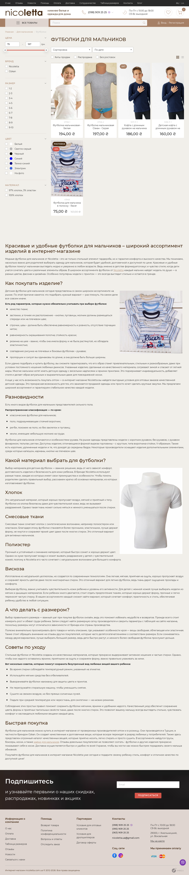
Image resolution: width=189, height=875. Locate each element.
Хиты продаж (62, 57)
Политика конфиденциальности (53, 832)
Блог (139, 3)
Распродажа (85, 57)
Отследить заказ (50, 844)
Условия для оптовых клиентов (89, 827)
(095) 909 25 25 (120, 828)
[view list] (182, 57)
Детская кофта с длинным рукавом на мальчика (168, 127)
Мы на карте (157, 841)
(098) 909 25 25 (97, 12)
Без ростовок (107, 57)
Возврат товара (50, 825)
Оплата (57, 3)
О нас (8, 3)
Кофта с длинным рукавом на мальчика (134, 127)
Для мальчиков (25, 31)
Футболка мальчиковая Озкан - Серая (100, 127)
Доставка (70, 3)
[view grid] (177, 57)
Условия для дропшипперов (86, 836)
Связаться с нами (15, 859)
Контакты (128, 3)
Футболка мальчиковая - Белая (67, 127)
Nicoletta (119, 270)
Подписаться (148, 795)
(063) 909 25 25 (120, 832)
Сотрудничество (88, 3)
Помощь (45, 3)
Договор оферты (86, 842)
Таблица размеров (110, 3)
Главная (9, 31)
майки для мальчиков (46, 742)
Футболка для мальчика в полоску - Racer (67, 204)
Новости (31, 3)
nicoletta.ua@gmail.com (125, 837)
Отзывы (19, 3)
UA (182, 3)
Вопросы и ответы (51, 839)
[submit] (144, 23)
